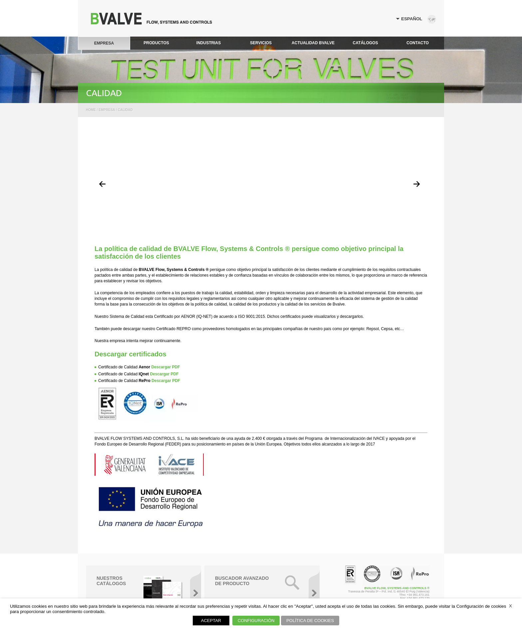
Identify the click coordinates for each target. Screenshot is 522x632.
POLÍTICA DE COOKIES (310, 620)
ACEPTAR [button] (211, 620)
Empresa (107, 110)
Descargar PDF (165, 367)
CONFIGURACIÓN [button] (256, 620)
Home (91, 110)
